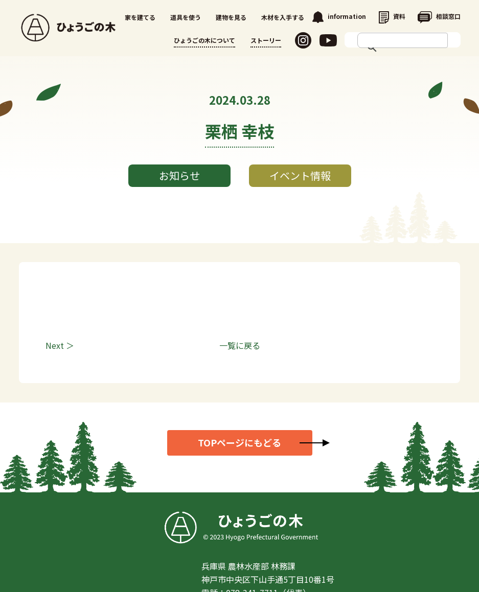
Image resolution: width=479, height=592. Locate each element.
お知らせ (179, 175)
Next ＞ (59, 345)
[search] (393, 40)
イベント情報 (300, 175)
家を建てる (140, 17)
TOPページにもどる (239, 442)
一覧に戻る (239, 345)
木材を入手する (282, 17)
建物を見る (231, 17)
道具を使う (185, 17)
